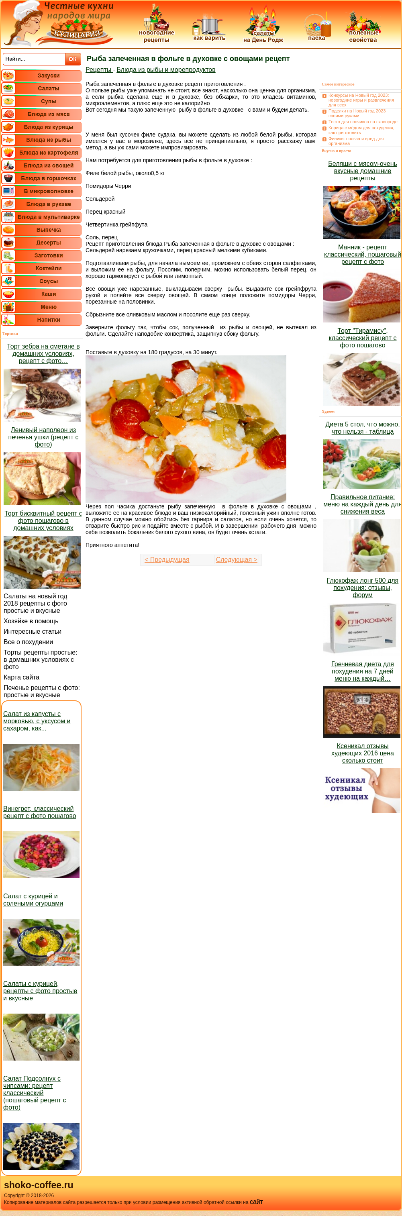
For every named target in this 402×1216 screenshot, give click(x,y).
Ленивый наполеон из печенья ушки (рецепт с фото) (43, 437)
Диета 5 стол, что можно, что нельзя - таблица (362, 428)
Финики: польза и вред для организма (356, 141)
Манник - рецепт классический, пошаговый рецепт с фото (362, 254)
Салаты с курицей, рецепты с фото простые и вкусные (40, 991)
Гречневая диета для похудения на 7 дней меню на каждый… (362, 671)
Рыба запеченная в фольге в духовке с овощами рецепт (188, 59)
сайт (256, 1201)
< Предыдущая (167, 559)
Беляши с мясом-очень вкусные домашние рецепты (362, 171)
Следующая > (236, 559)
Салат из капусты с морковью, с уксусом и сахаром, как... (37, 721)
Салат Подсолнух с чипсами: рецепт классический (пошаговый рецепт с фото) (34, 1093)
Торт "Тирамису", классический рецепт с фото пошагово (363, 338)
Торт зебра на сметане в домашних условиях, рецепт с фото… (43, 353)
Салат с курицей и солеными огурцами (33, 900)
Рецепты (99, 69)
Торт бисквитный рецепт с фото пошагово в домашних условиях (43, 520)
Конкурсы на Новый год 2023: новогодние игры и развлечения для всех (361, 100)
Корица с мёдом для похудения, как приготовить (361, 130)
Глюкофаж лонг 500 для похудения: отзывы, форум (362, 587)
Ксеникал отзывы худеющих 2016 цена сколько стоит (362, 753)
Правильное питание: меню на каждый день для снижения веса (362, 504)
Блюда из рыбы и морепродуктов (165, 69)
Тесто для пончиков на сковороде (363, 121)
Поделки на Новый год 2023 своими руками (357, 113)
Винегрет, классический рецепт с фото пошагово (39, 812)
